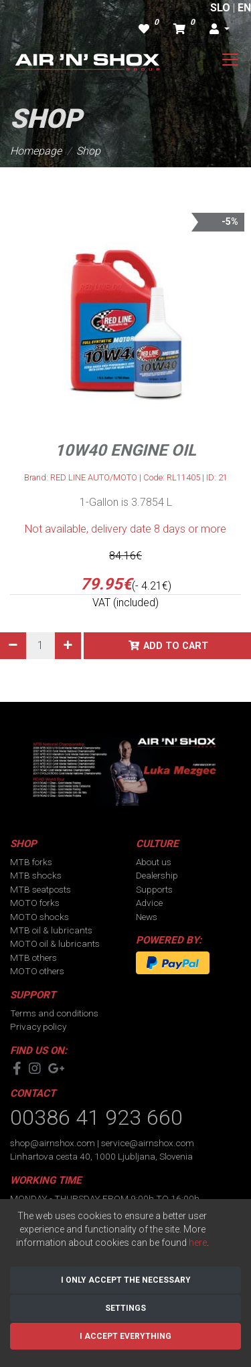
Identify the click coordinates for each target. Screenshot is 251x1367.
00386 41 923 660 (96, 1117)
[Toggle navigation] (230, 60)
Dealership (157, 875)
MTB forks (31, 861)
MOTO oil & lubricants (55, 943)
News (146, 916)
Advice (149, 902)
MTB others (33, 957)
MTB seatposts (40, 889)
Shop (88, 151)
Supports (154, 889)
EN (244, 7)
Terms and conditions (54, 1013)
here (198, 1242)
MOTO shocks (39, 916)
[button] (219, 29)
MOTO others (37, 971)
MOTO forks (35, 902)
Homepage (36, 151)
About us (153, 861)
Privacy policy (38, 1026)
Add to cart (175, 646)
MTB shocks (36, 875)
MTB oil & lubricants (51, 930)
